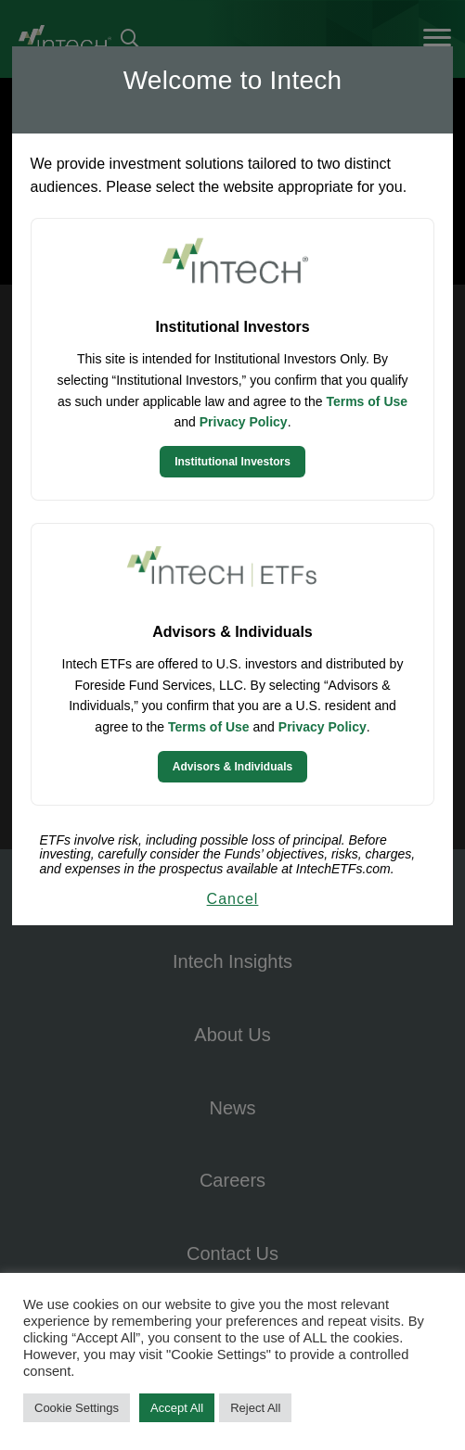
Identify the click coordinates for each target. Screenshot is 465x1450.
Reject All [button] (255, 1408)
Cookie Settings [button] (76, 1408)
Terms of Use (366, 401)
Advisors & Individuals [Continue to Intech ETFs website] (232, 766)
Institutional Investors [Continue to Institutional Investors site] (232, 461)
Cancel (233, 899)
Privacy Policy (244, 421)
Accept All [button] (176, 1408)
